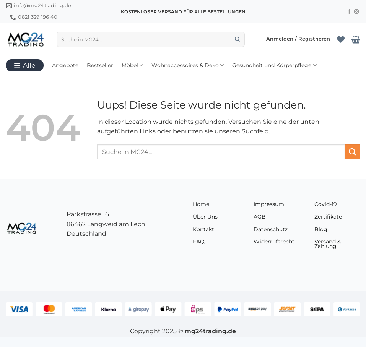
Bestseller (100, 65)
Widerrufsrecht (274, 241)
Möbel (132, 65)
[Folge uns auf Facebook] (349, 12)
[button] (298, 39)
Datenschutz (271, 229)
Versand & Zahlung (327, 244)
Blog (320, 229)
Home (201, 204)
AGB (260, 216)
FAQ (199, 241)
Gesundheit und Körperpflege (274, 65)
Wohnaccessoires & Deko (187, 65)
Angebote (65, 65)
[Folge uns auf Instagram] (356, 12)
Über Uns (205, 216)
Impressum (269, 204)
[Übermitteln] (237, 39)
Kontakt (203, 229)
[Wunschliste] (341, 39)
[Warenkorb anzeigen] (355, 39)
